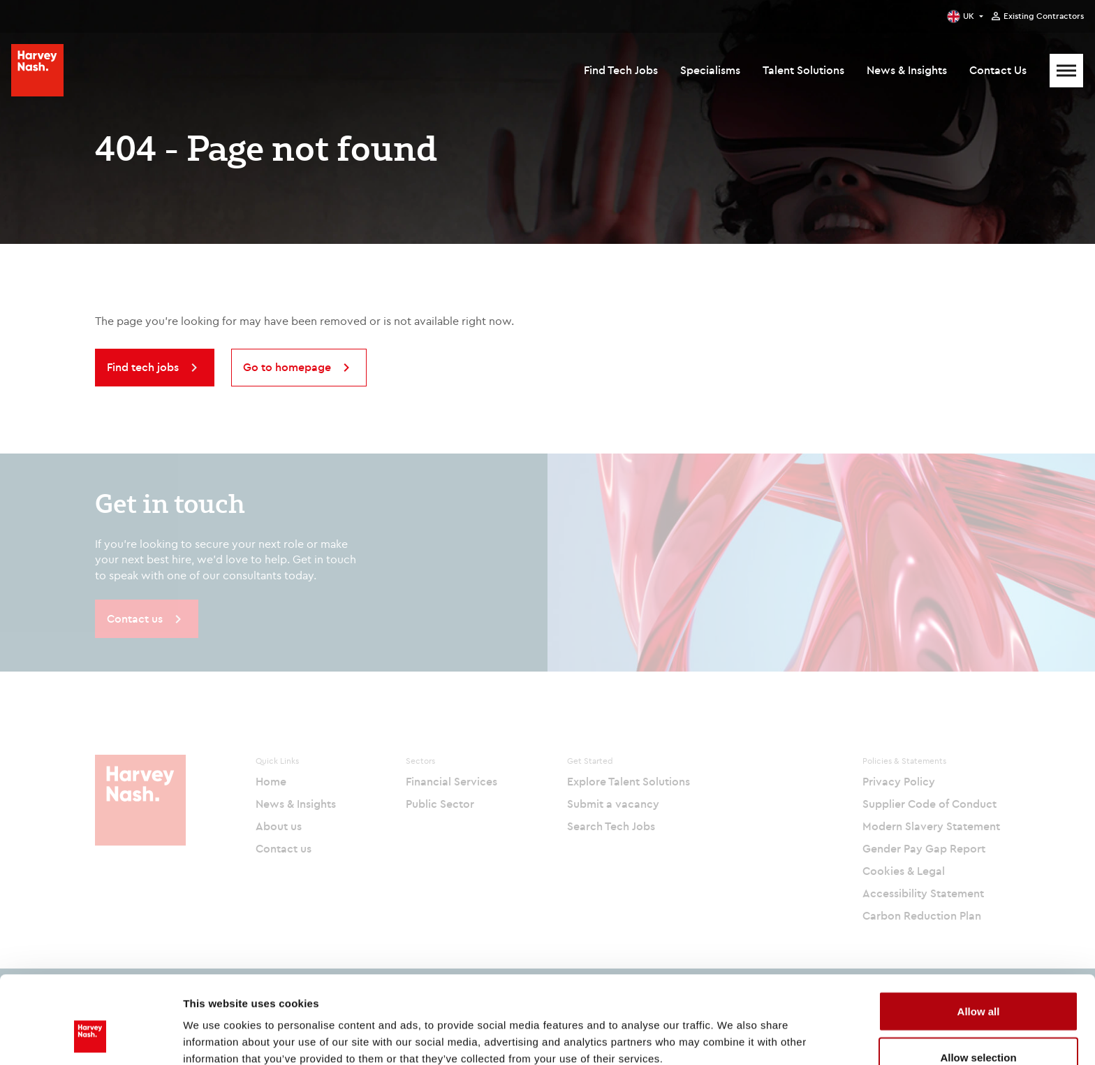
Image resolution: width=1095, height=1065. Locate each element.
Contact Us (998, 70)
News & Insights (907, 70)
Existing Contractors (1044, 16)
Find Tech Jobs (621, 70)
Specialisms (710, 70)
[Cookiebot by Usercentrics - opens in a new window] (90, 1037)
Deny (979, 1028)
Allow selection (978, 982)
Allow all (978, 936)
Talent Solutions (803, 70)
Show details (732, 1029)
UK (968, 15)
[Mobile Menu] (1066, 70)
